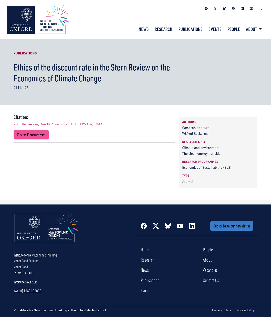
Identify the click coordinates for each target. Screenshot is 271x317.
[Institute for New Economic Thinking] (38, 18)
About (207, 260)
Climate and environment (200, 147)
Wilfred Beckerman (196, 133)
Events (215, 29)
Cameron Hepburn (195, 128)
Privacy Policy (221, 310)
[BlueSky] (224, 8)
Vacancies (210, 270)
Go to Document (31, 134)
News (144, 29)
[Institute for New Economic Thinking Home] (46, 231)
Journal (187, 181)
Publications (190, 29)
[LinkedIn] (242, 8)
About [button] (252, 29)
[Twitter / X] (215, 8)
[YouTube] (233, 8)
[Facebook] (206, 8)
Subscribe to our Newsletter (231, 225)
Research (163, 29)
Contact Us (211, 280)
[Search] (260, 8)
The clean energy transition (202, 153)
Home (145, 250)
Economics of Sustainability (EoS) (207, 167)
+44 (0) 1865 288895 (27, 290)
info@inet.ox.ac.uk (25, 281)
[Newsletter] (251, 8)
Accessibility (245, 310)
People (234, 29)
